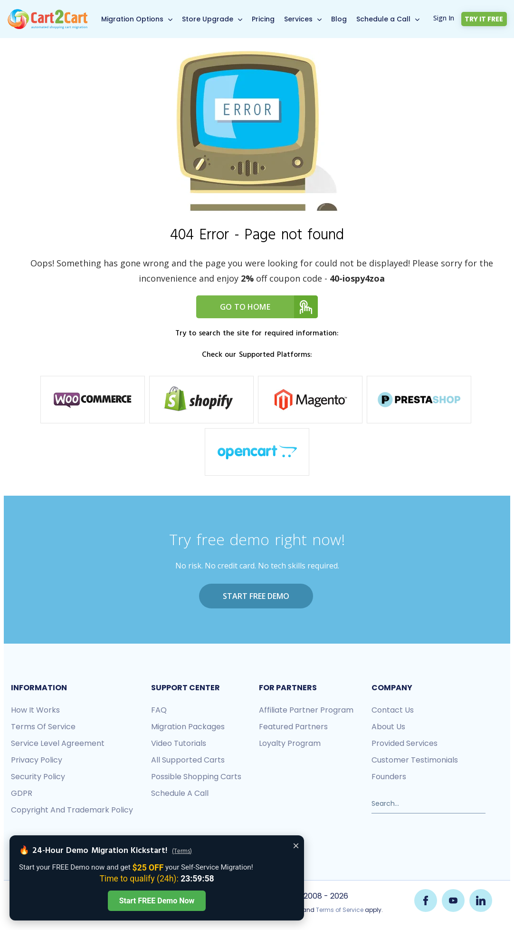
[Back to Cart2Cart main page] (47, 14)
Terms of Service (43, 726)
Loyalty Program (290, 743)
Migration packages (188, 726)
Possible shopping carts (196, 776)
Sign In (444, 17)
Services (299, 19)
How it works (35, 710)
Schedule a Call (384, 19)
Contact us (392, 710)
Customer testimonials (414, 759)
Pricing (263, 19)
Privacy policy (36, 759)
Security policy (38, 776)
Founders (388, 776)
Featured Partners (293, 726)
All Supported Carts (188, 759)
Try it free (484, 19)
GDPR (21, 793)
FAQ (159, 710)
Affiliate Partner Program (306, 710)
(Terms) (182, 851)
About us (388, 726)
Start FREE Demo (256, 596)
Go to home (269, 306)
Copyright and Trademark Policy (72, 809)
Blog (339, 19)
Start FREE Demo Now (156, 900)
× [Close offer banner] (296, 845)
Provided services (404, 743)
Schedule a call (180, 793)
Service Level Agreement (58, 743)
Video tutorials (178, 743)
